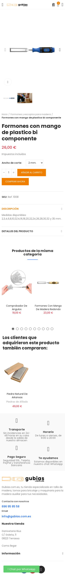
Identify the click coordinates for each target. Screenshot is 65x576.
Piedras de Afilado (17, 401)
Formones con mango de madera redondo (48, 307)
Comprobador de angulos (16, 307)
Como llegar (9, 545)
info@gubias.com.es (16, 516)
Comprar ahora (15, 181)
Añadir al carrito (31, 172)
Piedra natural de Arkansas (17, 395)
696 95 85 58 (10, 506)
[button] (5, 49)
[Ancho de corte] (34, 163)
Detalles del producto (17, 231)
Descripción (10, 209)
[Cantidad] (9, 172)
